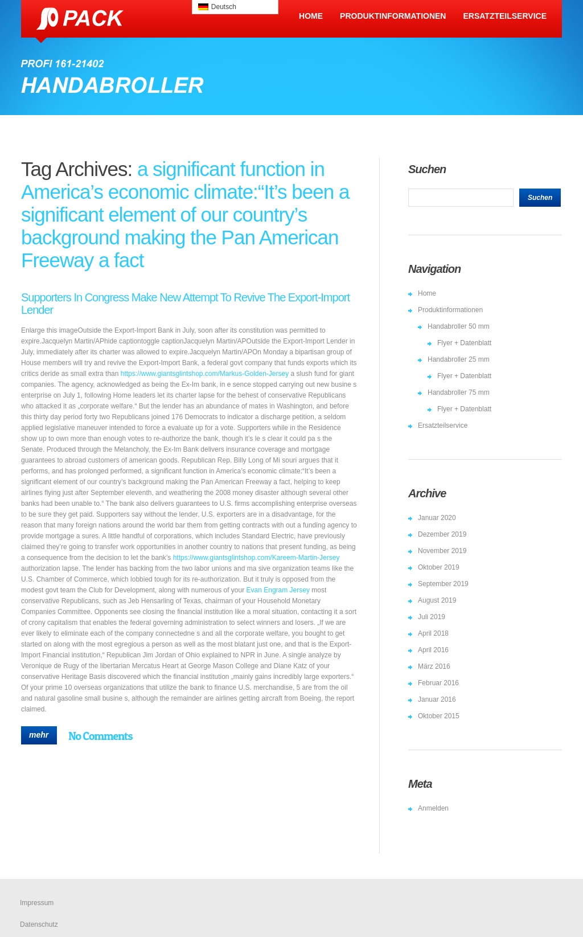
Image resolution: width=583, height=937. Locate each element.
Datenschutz (39, 924)
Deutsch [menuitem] (223, 7)
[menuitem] (235, 7)
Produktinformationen (393, 16)
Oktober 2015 (438, 716)
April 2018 (433, 633)
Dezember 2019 (442, 534)
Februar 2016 (438, 683)
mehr (38, 734)
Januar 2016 (437, 699)
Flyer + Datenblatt (464, 343)
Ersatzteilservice (505, 16)
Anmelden (433, 808)
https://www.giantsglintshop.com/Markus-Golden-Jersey (205, 374)
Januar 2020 (437, 518)
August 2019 (437, 600)
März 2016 (434, 666)
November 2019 (442, 551)
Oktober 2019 (438, 567)
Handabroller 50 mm (459, 326)
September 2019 (443, 584)
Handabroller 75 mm (459, 392)
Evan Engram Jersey (278, 590)
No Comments (100, 736)
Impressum (37, 903)
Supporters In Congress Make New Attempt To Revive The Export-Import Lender (185, 303)
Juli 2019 (431, 617)
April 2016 (433, 650)
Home (311, 16)
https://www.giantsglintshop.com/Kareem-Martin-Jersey (256, 558)
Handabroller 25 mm (459, 359)
